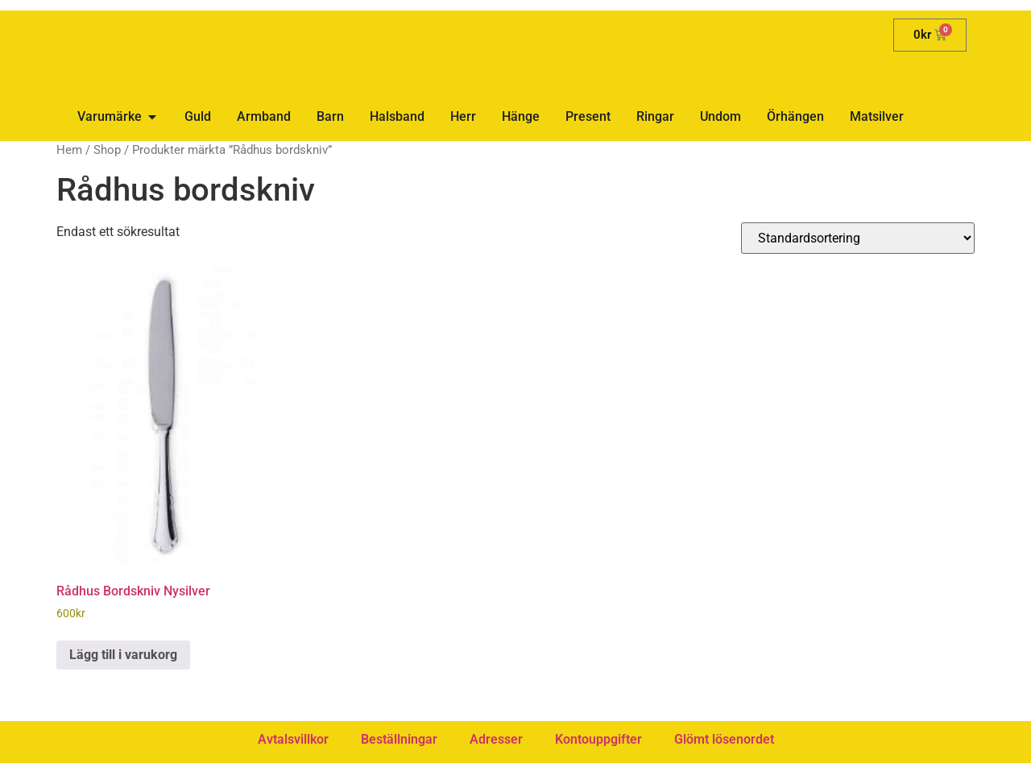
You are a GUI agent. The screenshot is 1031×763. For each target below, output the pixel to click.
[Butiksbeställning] (858, 238)
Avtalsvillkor (293, 739)
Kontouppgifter (598, 739)
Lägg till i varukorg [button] (123, 654)
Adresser (496, 739)
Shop (107, 150)
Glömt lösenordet (724, 739)
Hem (69, 150)
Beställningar (399, 739)
